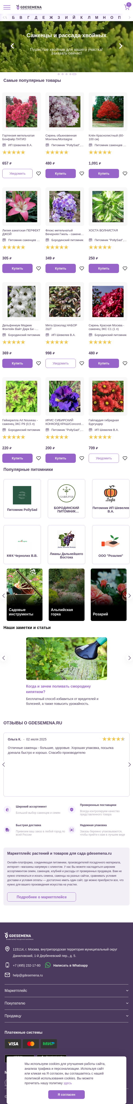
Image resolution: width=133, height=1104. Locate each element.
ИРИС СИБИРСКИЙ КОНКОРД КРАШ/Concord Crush (63, 422)
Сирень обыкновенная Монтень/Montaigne (60, 137)
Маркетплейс (66, 991)
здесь (68, 1083)
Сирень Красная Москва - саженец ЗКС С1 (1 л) (106, 327)
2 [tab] (62, 74)
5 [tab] (74, 74)
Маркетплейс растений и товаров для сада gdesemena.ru (59, 858)
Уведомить (17, 173)
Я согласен (66, 1094)
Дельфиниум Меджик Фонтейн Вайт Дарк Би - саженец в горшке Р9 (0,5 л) (20, 327)
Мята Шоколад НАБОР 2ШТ (61, 327)
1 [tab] (58, 74)
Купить (60, 173)
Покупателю (66, 1003)
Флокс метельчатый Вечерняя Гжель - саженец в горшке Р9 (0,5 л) (64, 232)
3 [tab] (66, 74)
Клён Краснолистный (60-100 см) (106, 137)
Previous (7, 17)
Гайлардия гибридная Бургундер (104, 422)
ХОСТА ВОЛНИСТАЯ (103, 230)
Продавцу (66, 1016)
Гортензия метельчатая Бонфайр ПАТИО (18, 137)
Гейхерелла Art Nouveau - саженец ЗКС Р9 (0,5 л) (20, 422)
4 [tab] (70, 74)
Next (126, 17)
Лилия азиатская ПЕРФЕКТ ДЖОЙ (21, 232)
